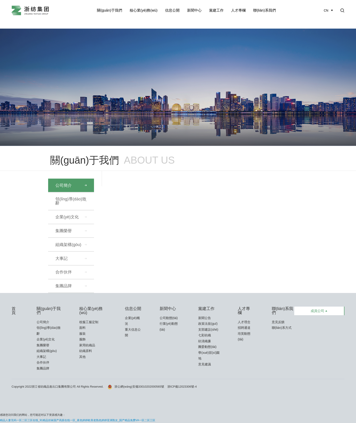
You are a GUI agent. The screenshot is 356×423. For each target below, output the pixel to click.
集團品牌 (63, 286)
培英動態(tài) (244, 336)
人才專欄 (238, 10)
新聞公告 (204, 318)
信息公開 (172, 10)
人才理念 (244, 322)
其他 (82, 357)
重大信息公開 (133, 332)
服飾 (82, 339)
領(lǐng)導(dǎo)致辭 (70, 201)
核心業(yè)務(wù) (144, 10)
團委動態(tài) (207, 347)
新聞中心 (194, 10)
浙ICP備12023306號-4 (182, 386)
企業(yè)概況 (132, 321)
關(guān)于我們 (109, 10)
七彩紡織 (204, 335)
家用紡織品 (87, 345)
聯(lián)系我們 (264, 10)
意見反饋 (278, 322)
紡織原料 (85, 351)
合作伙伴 (63, 272)
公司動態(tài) (169, 318)
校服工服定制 (88, 322)
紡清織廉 (204, 341)
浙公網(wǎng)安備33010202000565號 (136, 386)
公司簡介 (63, 185)
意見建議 (204, 364)
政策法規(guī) (208, 323)
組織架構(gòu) (68, 244)
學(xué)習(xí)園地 (209, 355)
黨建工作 (216, 10)
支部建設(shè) (208, 329)
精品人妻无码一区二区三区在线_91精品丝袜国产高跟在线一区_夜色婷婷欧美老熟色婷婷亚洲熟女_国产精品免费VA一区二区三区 (78, 420)
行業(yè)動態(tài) (169, 326)
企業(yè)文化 (67, 217)
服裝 (82, 333)
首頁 (14, 310)
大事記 (61, 258)
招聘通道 (244, 328)
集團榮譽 (63, 231)
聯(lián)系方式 (282, 328)
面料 (82, 328)
